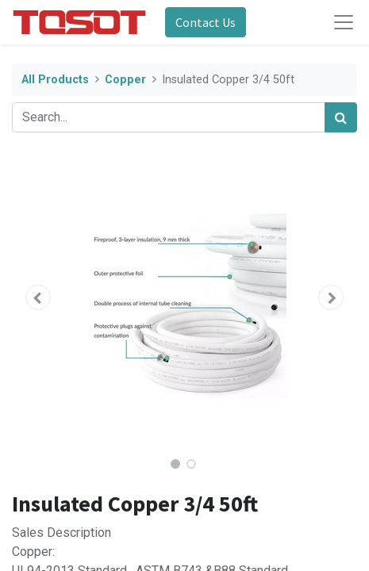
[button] (37, 297)
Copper (125, 79)
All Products (55, 79)
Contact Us (205, 22)
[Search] (341, 117)
